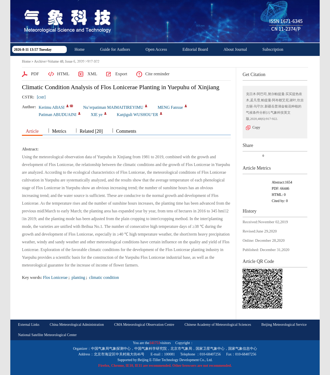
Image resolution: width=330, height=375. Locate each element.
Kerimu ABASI (51, 107)
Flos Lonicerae (55, 277)
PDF (35, 73)
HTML (63, 73)
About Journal (235, 49)
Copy (256, 127)
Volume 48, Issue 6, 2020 (66, 61)
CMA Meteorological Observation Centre (144, 325)
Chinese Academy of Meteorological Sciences (218, 325)
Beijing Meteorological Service (284, 325)
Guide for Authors (115, 49)
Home (80, 49)
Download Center (89, 62)
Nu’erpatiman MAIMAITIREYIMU (113, 107)
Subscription (272, 49)
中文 (123, 62)
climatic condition (103, 277)
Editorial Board (195, 49)
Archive (40, 61)
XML (92, 73)
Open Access (156, 49)
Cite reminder (157, 73)
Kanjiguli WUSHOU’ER (137, 114)
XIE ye (97, 114)
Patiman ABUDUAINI (57, 114)
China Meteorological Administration (77, 325)
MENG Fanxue (170, 107)
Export (121, 73)
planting (78, 277)
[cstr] (41, 97)
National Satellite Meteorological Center (47, 335)
